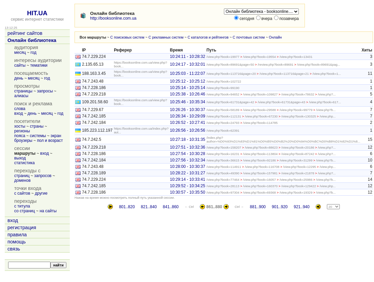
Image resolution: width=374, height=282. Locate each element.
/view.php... (327, 116)
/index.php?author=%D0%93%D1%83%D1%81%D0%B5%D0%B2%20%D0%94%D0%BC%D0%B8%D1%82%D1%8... (283, 139)
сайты (20, 65)
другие (41, 193)
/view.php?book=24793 (223, 123)
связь (13, 249)
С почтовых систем (249, 37)
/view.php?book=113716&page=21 (284, 73)
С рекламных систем (165, 37)
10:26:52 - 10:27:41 (187, 122)
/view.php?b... (326, 110)
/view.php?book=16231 (223, 154)
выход (20, 158)
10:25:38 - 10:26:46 (187, 94)
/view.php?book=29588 (259, 110)
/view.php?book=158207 (224, 147)
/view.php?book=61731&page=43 (281, 102)
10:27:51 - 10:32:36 (187, 147)
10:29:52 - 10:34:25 (187, 185)
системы (38, 135)
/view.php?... (327, 94)
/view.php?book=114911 (224, 167)
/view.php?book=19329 (295, 192)
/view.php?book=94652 (223, 94)
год (33, 52)
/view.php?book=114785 (260, 123)
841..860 (171, 206)
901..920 (280, 206)
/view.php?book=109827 (260, 94)
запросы (45, 91)
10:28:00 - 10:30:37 (187, 166)
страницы (23, 91)
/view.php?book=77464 (223, 179)
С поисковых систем (127, 37)
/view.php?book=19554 (259, 57)
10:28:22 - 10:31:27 (187, 173)
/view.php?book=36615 (223, 160)
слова (19, 108)
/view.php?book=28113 (223, 186)
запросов (42, 175)
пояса (19, 135)
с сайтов (22, 193)
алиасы (21, 95)
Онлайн (275, 37)
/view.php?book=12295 (299, 167)
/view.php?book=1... (326, 73)
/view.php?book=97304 (223, 192)
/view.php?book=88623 (261, 147)
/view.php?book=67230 (261, 116)
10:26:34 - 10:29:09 (187, 116)
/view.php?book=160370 (260, 186)
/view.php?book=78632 (297, 94)
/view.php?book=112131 (224, 116)
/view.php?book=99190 (223, 88)
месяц (20, 52)
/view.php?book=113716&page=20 (231, 73)
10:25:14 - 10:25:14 (187, 87)
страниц (21, 175)
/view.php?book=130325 (298, 116)
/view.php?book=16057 (259, 179)
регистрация (21, 227)
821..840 (149, 206)
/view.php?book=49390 (223, 173)
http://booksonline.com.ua (113, 18)
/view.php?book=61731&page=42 (230, 102)
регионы (22, 131)
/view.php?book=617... (325, 102)
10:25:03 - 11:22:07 (187, 73)
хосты (19, 126)
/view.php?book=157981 (260, 173)
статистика (24, 162)
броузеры (23, 140)
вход (18, 113)
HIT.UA (37, 13)
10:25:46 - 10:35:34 (187, 102)
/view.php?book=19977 (223, 57)
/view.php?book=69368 (259, 192)
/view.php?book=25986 (295, 179)
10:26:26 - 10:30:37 (187, 109)
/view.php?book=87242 (297, 154)
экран (55, 135)
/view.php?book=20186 (297, 147)
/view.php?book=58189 (223, 110)
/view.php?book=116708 (262, 167)
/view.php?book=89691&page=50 (230, 64)
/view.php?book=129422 (298, 186)
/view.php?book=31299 (295, 160)
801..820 (127, 206)
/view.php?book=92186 (259, 160)
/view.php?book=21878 (297, 173)
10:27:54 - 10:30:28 (187, 153)
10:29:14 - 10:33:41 (187, 179)
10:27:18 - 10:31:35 (187, 139)
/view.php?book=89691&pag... (318, 64)
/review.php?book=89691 (275, 64)
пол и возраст (50, 140)
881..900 (258, 206)
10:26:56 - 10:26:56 (187, 130)
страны (36, 126)
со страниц (24, 211)
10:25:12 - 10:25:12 (187, 81)
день (18, 78)
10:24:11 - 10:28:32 (187, 56)
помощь (16, 241)
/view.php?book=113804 (260, 154)
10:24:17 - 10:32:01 (187, 64)
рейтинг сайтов (24, 33)
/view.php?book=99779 (295, 110)
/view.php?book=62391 (223, 130)
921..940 (302, 206)
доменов (22, 180)
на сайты (48, 211)
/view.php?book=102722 (224, 81)
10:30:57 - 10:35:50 (187, 192)
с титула (22, 206)
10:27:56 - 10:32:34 (187, 160)
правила (17, 234)
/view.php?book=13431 (295, 57)
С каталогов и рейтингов (208, 37)
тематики (38, 65)
